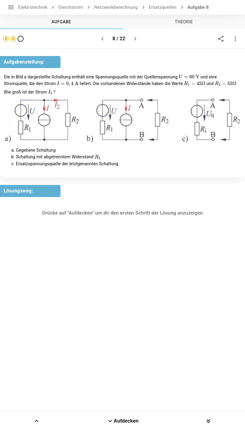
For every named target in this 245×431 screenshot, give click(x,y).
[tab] (61, 22)
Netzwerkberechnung (116, 7)
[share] (221, 38)
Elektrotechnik (32, 7)
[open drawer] (11, 7)
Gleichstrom (70, 7)
